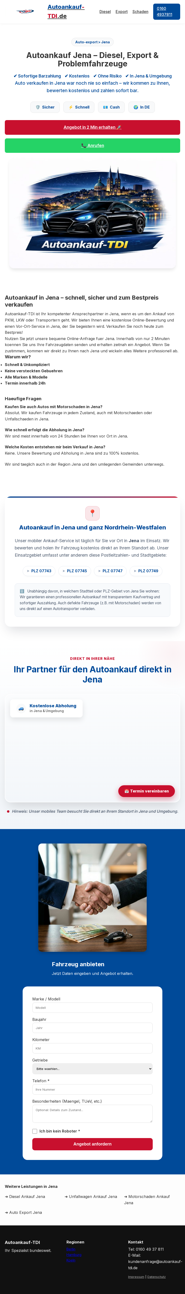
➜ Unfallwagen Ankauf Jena (91, 1196)
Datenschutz (156, 1277)
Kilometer (41, 1039)
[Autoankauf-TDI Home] (52, 11)
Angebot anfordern (92, 1144)
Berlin (70, 1249)
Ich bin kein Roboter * (60, 1131)
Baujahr (39, 1019)
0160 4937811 (164, 11)
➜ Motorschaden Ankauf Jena (147, 1199)
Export (122, 11)
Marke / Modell (46, 999)
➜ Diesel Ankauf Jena (25, 1196)
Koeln (70, 1260)
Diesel (105, 11)
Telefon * (41, 1080)
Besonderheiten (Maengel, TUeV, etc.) (67, 1101)
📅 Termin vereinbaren (146, 791)
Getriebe (40, 1060)
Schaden (140, 11)
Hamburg (73, 1255)
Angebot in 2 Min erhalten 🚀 (93, 127)
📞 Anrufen (92, 145)
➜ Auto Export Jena (23, 1212)
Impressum (136, 1277)
